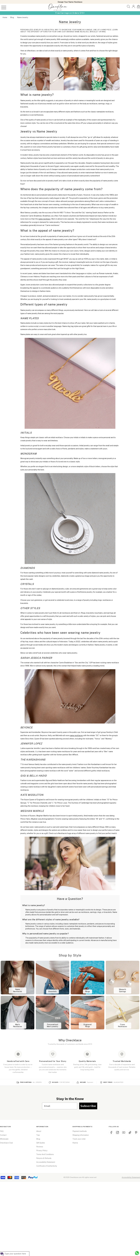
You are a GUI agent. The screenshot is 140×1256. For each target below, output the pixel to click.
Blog (38, 1139)
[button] (128, 6)
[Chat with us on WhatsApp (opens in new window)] (137, 1253)
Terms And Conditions (45, 1154)
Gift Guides (40, 1143)
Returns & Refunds (43, 1158)
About (38, 1131)
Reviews (39, 1147)
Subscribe (88, 1106)
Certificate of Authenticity (46, 1166)
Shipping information (80, 1135)
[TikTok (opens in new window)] (129, 1132)
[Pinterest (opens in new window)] (136, 1132)
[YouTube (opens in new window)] (123, 1132)
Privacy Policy (41, 1151)
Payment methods (79, 1131)
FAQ (1, 1131)
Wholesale (4, 1139)
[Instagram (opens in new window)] (117, 1132)
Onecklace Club (6, 1143)
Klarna (75, 1143)
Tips (38, 1135)
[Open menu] (3, 7)
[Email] (59, 1106)
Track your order (79, 1139)
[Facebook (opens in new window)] (111, 1132)
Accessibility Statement (45, 1162)
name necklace (44, 219)
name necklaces (76, 735)
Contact (3, 1135)
